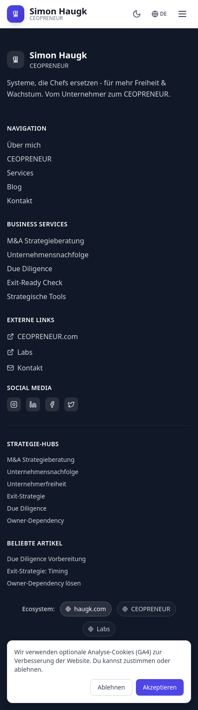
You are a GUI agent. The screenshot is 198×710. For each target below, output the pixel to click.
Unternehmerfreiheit (36, 484)
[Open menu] (182, 14)
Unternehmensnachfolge (48, 254)
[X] (71, 404)
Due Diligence (29, 268)
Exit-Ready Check (35, 282)
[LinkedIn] (33, 404)
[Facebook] (52, 404)
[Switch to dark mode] (137, 14)
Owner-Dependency (35, 520)
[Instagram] (14, 404)
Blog (14, 187)
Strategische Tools (36, 296)
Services (20, 173)
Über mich (24, 145)
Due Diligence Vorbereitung (46, 559)
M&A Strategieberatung (45, 241)
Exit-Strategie (26, 496)
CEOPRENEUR (29, 159)
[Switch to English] (159, 14)
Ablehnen (111, 687)
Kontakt (20, 200)
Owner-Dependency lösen (44, 583)
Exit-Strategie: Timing (37, 571)
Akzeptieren (160, 687)
